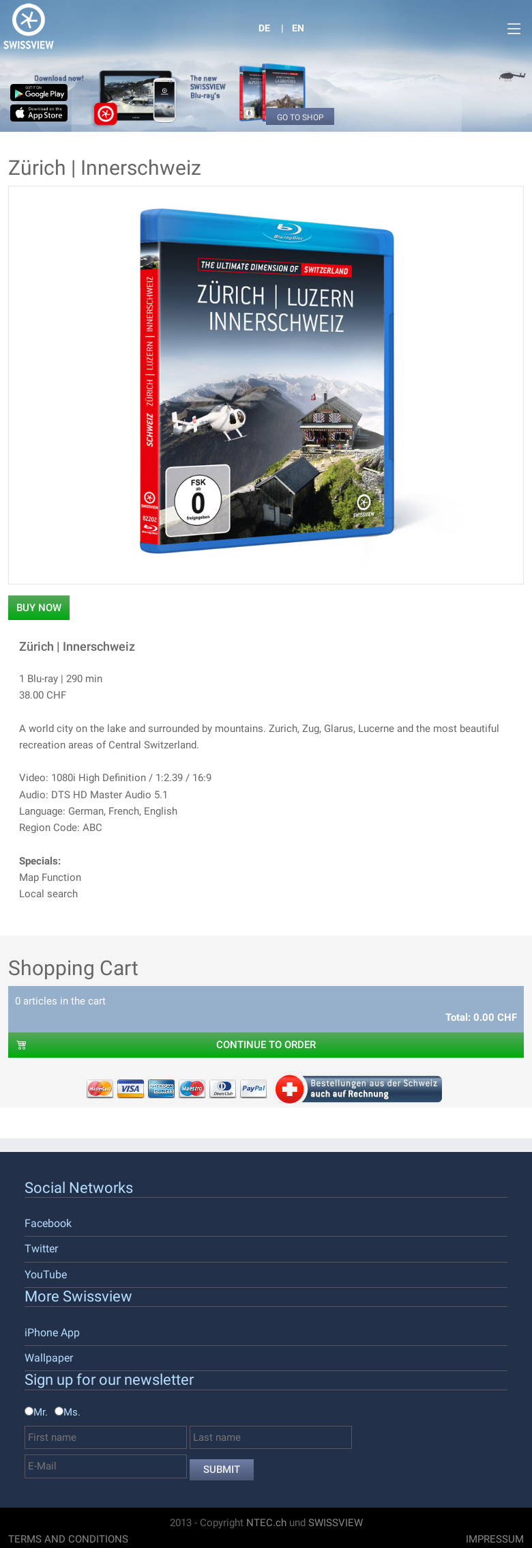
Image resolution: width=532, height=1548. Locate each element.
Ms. (71, 1412)
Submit (221, 1469)
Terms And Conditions (68, 1539)
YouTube (46, 1274)
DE (264, 28)
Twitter (41, 1248)
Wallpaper (49, 1357)
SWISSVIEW (335, 1523)
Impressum (495, 1539)
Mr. (40, 1412)
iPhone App (52, 1332)
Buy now (38, 608)
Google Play (44, 92)
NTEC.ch (266, 1523)
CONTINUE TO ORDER (166, 1045)
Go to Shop (300, 117)
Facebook (48, 1223)
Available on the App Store (44, 113)
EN (298, 28)
